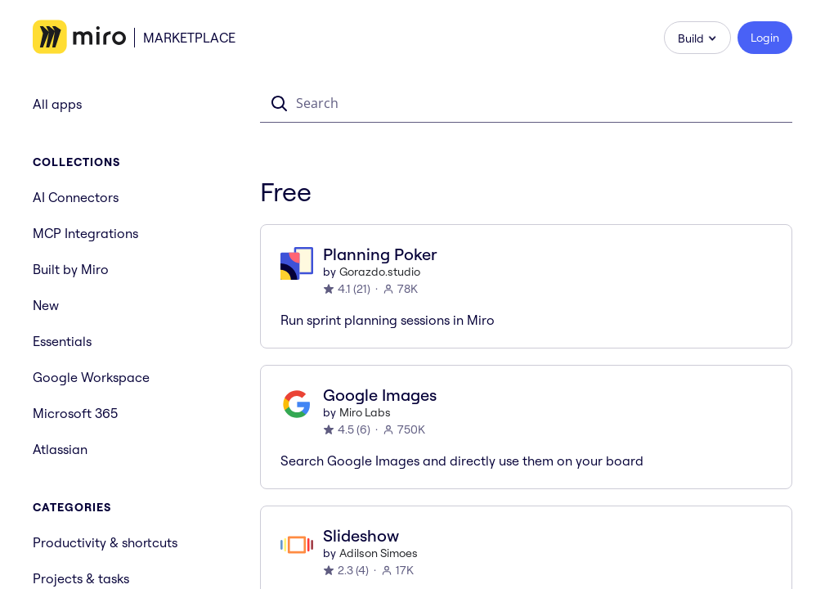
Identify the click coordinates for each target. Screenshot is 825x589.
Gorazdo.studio (379, 271)
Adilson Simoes (378, 553)
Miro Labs (365, 412)
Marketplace (189, 37)
